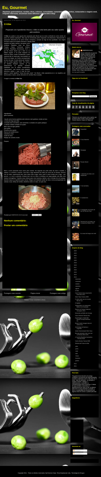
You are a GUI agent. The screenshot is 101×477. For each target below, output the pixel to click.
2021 (75, 258)
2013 (75, 277)
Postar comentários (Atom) (37, 300)
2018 (75, 265)
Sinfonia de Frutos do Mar (82, 343)
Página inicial (35, 293)
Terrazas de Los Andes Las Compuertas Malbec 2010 (87, 222)
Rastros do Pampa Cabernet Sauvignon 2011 (83, 310)
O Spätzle (77, 303)
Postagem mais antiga (58, 293)
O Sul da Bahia (84, 186)
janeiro (77, 360)
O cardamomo (84, 198)
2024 (75, 251)
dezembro (78, 279)
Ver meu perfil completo (78, 72)
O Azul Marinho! (84, 139)
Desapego (83, 150)
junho (77, 349)
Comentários (77, 453)
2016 (75, 270)
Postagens (76, 450)
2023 (75, 253)
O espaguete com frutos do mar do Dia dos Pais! (87, 210)
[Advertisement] (35, 280)
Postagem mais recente (12, 293)
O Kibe (77, 290)
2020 (75, 260)
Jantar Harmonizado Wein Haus (83, 331)
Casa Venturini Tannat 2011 (82, 315)
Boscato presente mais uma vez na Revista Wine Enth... (83, 334)
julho (76, 346)
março (77, 356)
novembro (78, 281)
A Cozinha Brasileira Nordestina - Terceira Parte (83, 337)
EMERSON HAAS (88, 50)
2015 (75, 272)
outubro (77, 284)
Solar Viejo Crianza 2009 (82, 297)
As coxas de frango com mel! (88, 233)
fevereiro (77, 358)
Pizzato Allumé (84, 162)
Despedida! (83, 129)
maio (76, 351)
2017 (75, 267)
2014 (75, 274)
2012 (75, 363)
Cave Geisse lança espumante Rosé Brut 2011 (83, 293)
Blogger (82, 473)
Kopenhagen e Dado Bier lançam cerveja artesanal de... (82, 319)
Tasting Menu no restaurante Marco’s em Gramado (83, 306)
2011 (75, 366)
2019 (75, 262)
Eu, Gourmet (14, 7)
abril (76, 353)
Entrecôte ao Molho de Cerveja (83, 313)
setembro (78, 286)
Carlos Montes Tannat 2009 (82, 341)
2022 (75, 255)
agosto (77, 288)
